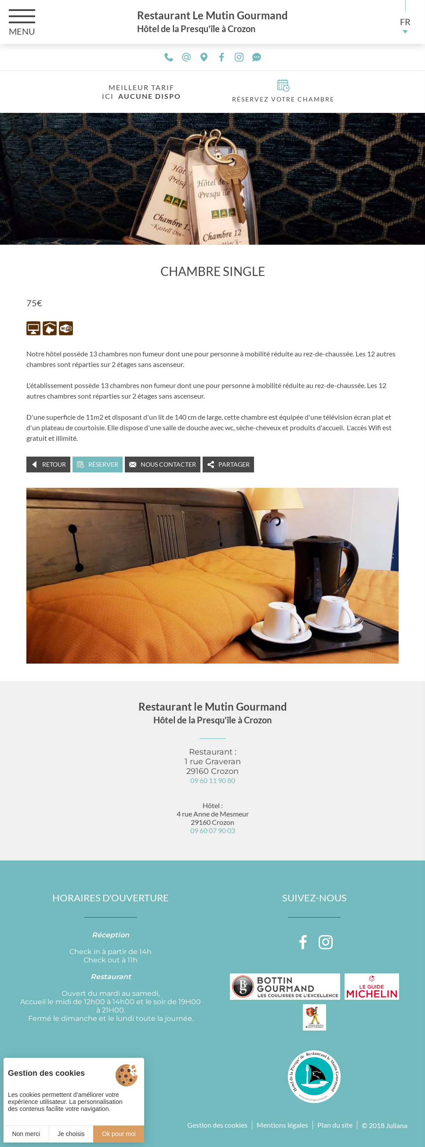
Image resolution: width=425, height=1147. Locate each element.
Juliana (396, 1125)
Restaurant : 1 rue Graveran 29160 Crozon (213, 761)
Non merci (26, 1133)
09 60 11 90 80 (212, 780)
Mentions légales (282, 1125)
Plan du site (334, 1125)
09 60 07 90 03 (212, 830)
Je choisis (71, 1133)
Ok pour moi (118, 1133)
